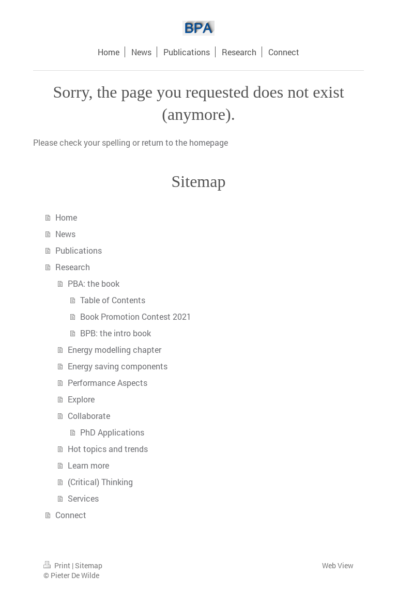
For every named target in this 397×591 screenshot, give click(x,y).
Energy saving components (117, 366)
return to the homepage (185, 142)
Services (83, 498)
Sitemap (88, 565)
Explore (81, 399)
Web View (338, 565)
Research (72, 266)
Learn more (88, 465)
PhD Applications (112, 432)
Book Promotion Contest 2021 (135, 316)
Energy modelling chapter (114, 349)
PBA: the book (93, 283)
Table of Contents (112, 299)
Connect (70, 514)
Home (66, 217)
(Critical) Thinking (100, 481)
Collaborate (89, 415)
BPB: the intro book (115, 333)
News (65, 233)
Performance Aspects (107, 382)
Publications (78, 250)
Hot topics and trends (108, 448)
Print (57, 565)
